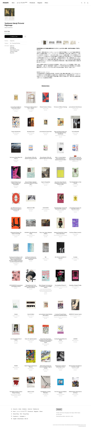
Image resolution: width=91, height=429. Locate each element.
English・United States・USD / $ (20, 418)
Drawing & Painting (16, 43)
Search (81, 3)
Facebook (16, 416)
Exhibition (24, 409)
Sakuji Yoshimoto (9, 27)
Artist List (30, 409)
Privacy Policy (26, 414)
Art (10, 43)
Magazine (40, 2)
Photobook (32, 2)
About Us (15, 409)
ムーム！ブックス (22, 2)
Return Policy (16, 414)
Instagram (23, 416)
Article (19, 409)
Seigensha (12, 40)
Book (13, 2)
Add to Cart (14, 36)
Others (46, 2)
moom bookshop (5, 3)
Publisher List (36, 409)
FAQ (21, 414)
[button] (78, 42)
